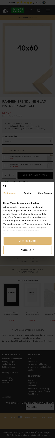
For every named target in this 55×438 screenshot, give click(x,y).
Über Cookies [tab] (45, 193)
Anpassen (27, 250)
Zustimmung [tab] (9, 193)
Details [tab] (27, 193)
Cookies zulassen (27, 241)
